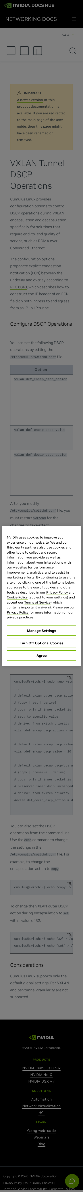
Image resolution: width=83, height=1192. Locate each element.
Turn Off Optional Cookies (41, 643)
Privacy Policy (57, 592)
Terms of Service (37, 602)
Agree (42, 655)
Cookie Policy (17, 597)
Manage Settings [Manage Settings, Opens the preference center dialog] (41, 630)
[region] (41, 596)
